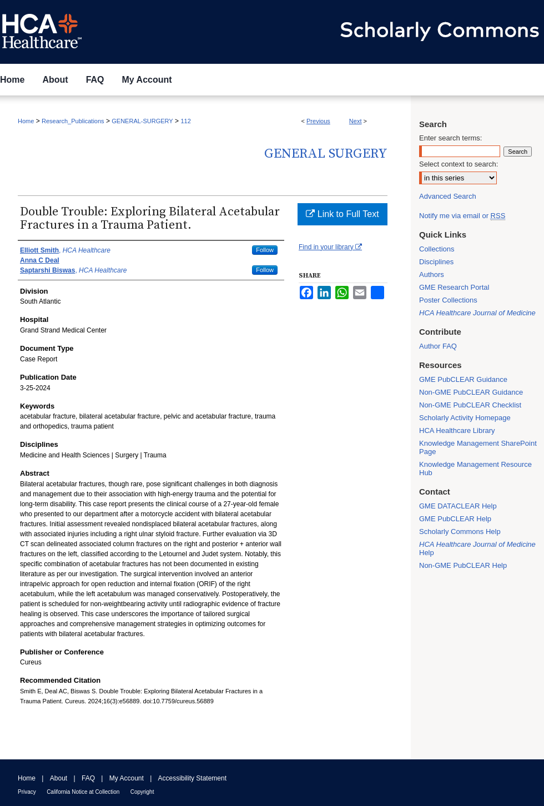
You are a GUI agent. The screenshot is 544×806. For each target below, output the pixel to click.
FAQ (88, 778)
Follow (265, 249)
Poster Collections (448, 300)
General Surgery (325, 153)
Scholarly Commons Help (460, 531)
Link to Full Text (342, 214)
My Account (126, 778)
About (58, 778)
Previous (318, 121)
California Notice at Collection (83, 792)
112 (185, 121)
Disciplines (436, 262)
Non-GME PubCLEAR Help (463, 565)
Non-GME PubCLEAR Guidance (471, 392)
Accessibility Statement (192, 778)
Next (355, 121)
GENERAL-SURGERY (142, 121)
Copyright (142, 792)
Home (26, 121)
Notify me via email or (462, 215)
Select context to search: (458, 164)
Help (477, 548)
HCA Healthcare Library (457, 430)
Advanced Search (447, 196)
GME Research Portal (454, 287)
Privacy (27, 792)
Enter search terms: (450, 138)
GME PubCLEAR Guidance (463, 379)
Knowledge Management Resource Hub (475, 468)
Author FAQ (438, 346)
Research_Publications (73, 121)
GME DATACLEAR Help (458, 506)
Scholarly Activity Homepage (465, 418)
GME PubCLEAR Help (455, 519)
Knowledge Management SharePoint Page (478, 447)
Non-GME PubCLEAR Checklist (470, 405)
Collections (437, 249)
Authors (431, 274)
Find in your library (330, 247)
